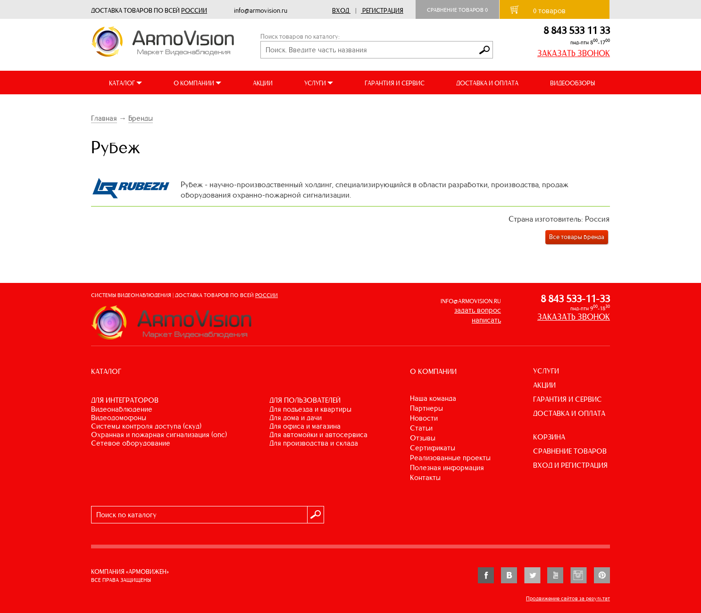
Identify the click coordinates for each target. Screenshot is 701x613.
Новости (424, 418)
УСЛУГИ (546, 370)
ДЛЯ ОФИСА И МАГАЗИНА (305, 426)
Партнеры (426, 408)
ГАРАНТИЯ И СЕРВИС (395, 83)
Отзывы (422, 437)
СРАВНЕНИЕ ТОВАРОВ (570, 451)
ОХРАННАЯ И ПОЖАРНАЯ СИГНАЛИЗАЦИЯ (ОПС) (159, 434)
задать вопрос (477, 310)
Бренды (140, 118)
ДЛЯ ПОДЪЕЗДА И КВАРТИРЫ (310, 409)
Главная (104, 118)
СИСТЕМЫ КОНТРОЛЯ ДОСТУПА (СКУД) (146, 426)
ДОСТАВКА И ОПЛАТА (487, 83)
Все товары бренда (576, 237)
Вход (340, 11)
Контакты (425, 477)
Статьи (421, 427)
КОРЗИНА (549, 436)
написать (486, 319)
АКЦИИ (263, 83)
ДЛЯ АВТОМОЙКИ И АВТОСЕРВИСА (318, 434)
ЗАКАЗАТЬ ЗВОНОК (573, 53)
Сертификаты (432, 447)
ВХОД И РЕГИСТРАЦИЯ (570, 465)
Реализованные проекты (450, 457)
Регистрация (382, 11)
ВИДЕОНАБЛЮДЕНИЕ (121, 409)
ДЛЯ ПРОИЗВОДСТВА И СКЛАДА (313, 443)
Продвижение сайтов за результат (568, 598)
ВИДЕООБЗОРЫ (572, 83)
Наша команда (433, 398)
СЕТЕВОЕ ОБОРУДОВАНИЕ (130, 443)
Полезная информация (447, 467)
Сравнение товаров (457, 10)
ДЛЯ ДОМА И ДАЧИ (295, 417)
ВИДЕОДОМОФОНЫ (118, 417)
